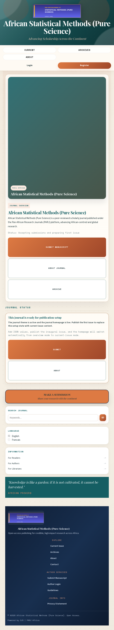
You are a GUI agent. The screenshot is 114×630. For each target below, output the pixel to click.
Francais (14, 440)
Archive (57, 289)
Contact (54, 564)
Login (29, 65)
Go (102, 417)
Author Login (54, 584)
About (29, 57)
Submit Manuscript (57, 247)
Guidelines (52, 590)
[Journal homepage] (57, 22)
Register (84, 65)
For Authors (13, 463)
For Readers (14, 458)
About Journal (56, 268)
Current (29, 50)
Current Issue (57, 546)
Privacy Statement (57, 603)
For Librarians (15, 468)
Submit (57, 349)
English (13, 436)
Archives (84, 50)
